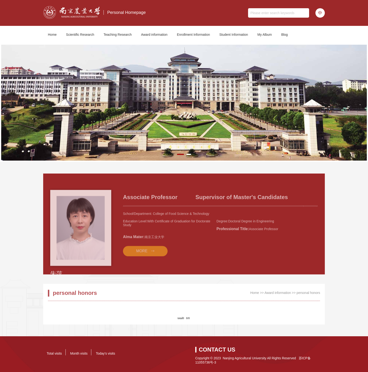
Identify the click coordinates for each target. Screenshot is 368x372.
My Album (264, 34)
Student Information (233, 34)
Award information (154, 34)
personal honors (308, 294)
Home (52, 34)
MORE (141, 263)
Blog (284, 34)
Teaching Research (118, 34)
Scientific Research (80, 34)
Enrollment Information (193, 34)
